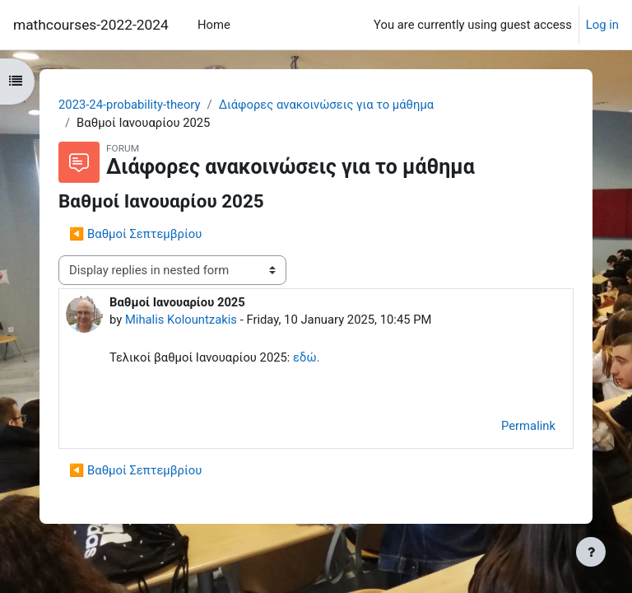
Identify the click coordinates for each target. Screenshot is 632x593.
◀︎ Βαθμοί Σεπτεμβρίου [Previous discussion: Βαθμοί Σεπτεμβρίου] (135, 233)
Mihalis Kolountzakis (181, 319)
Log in (602, 24)
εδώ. (306, 357)
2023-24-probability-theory (129, 104)
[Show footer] (591, 552)
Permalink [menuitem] (528, 425)
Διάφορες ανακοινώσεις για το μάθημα (326, 104)
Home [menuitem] (214, 24)
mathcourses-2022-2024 (91, 24)
